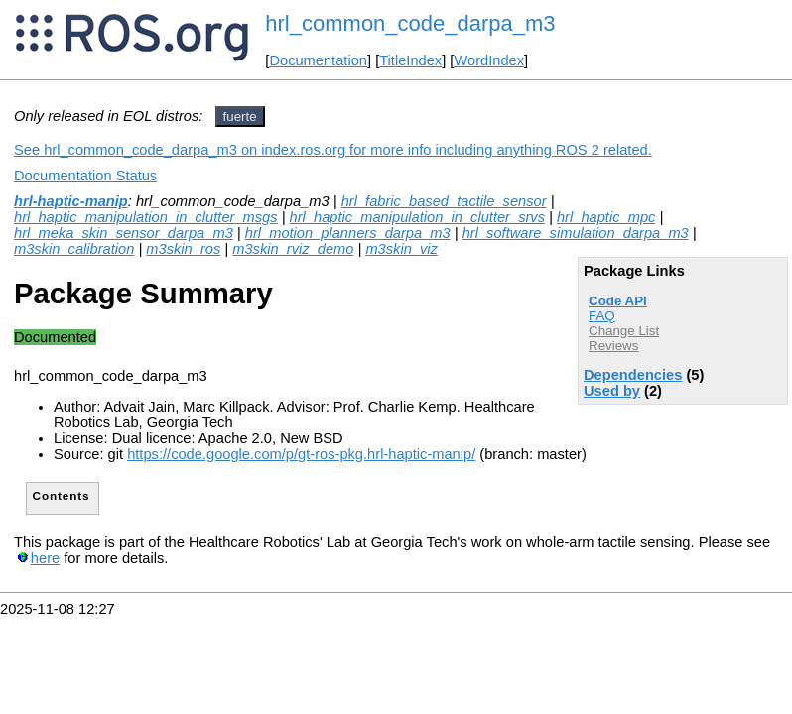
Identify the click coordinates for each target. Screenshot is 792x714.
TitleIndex (410, 60)
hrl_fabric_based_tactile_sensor (444, 201)
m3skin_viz (401, 249)
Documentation (318, 60)
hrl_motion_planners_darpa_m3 (348, 233)
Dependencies (633, 375)
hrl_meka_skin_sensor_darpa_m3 (123, 233)
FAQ (602, 315)
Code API (618, 301)
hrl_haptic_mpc (606, 217)
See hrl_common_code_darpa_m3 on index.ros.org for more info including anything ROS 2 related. (333, 150)
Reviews (613, 345)
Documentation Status (85, 175)
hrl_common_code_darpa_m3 (410, 23)
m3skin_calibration (74, 249)
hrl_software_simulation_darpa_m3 (575, 233)
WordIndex (489, 60)
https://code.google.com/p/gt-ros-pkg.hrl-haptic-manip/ (301, 454)
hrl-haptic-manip (71, 201)
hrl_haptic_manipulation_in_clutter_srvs (417, 217)
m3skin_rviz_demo (292, 249)
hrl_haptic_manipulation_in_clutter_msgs (146, 217)
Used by (612, 391)
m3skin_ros (183, 249)
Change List (624, 330)
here (45, 558)
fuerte (240, 116)
